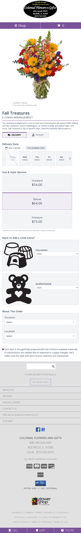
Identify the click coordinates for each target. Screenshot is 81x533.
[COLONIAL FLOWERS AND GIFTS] (40, 18)
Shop (20, 25)
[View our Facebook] (38, 430)
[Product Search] (41, 366)
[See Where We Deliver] (40, 382)
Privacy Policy (21, 522)
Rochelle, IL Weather (25, 517)
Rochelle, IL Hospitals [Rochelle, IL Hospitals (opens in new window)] (56, 512)
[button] (40, 483)
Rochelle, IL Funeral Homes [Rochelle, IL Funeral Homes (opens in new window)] (27, 512)
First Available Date (35, 148)
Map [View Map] (40, 530)
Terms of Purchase (41, 522)
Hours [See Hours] (67, 530)
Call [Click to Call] (13, 530)
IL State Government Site (53, 517)
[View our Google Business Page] (43, 430)
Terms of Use (61, 522)
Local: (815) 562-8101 (40, 452)
